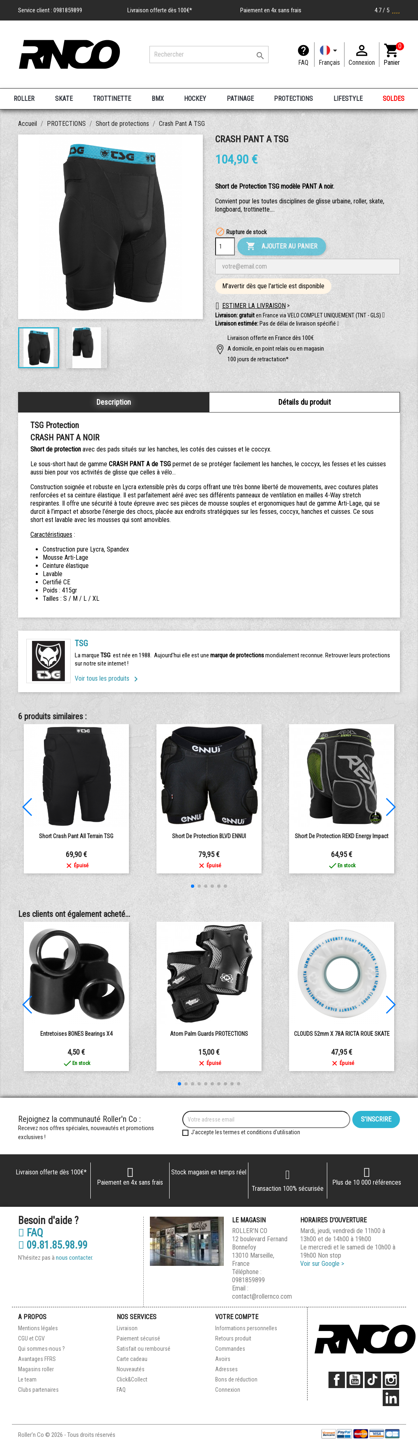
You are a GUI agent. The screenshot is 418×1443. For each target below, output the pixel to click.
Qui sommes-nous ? (41, 1348)
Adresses (226, 1369)
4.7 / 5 (387, 10)
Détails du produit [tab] (304, 402)
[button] (338, 324)
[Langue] (329, 54)
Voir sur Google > (322, 1263)
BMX (158, 99)
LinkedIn (391, 1398)
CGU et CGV (31, 1338)
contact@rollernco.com (262, 1296)
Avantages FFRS (37, 1359)
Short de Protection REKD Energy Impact (341, 836)
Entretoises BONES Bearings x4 (76, 1033)
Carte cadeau (132, 1359)
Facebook (336, 1380)
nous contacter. (74, 1257)
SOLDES (393, 99)
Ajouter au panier (281, 246)
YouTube (355, 1380)
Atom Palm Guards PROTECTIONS (209, 1033)
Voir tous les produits (108, 678)
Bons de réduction (236, 1379)
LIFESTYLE (348, 99)
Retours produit (233, 1338)
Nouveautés (131, 1369)
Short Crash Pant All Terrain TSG (76, 836)
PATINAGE (240, 99)
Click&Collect (132, 1379)
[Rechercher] (209, 54)
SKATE (64, 99)
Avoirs (222, 1359)
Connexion (227, 1389)
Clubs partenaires (38, 1389)
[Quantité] (225, 246)
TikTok (373, 1380)
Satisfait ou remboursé (143, 1348)
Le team (27, 1379)
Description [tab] (113, 402)
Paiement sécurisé (138, 1338)
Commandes (230, 1348)
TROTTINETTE (112, 99)
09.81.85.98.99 (52, 1245)
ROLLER (24, 99)
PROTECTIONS (293, 99)
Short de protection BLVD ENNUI (209, 836)
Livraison (127, 1328)
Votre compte (236, 1317)
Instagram (391, 1380)
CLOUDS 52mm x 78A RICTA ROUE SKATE (342, 1033)
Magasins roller (36, 1369)
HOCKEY (195, 99)
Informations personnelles (246, 1328)
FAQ (303, 62)
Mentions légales (38, 1328)
